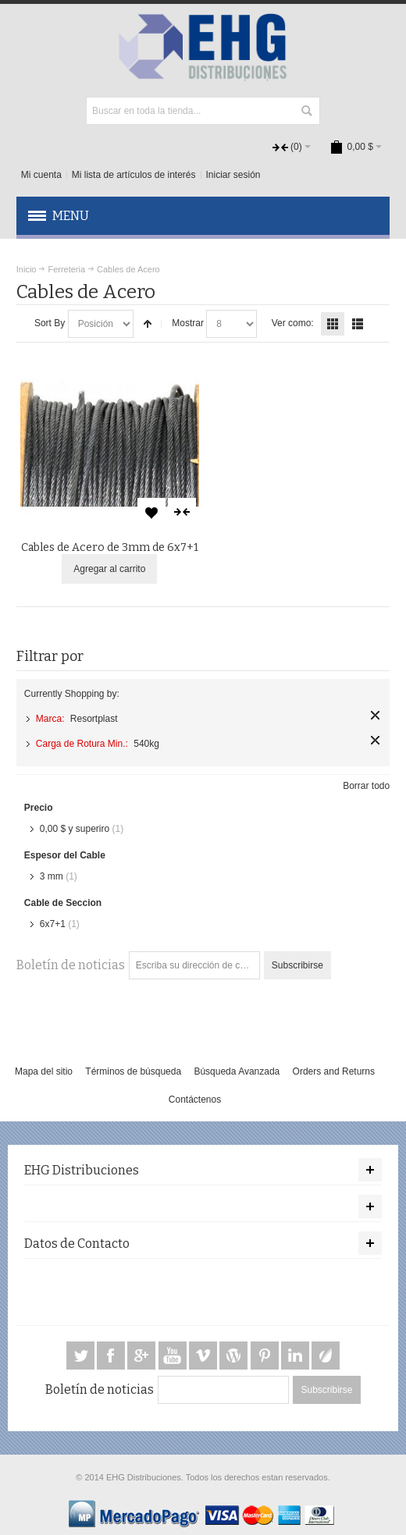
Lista (357, 324)
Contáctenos (195, 1099)
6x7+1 (53, 924)
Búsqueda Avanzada (237, 1071)
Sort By (49, 323)
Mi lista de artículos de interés (134, 174)
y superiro (74, 828)
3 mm (51, 876)
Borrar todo (366, 785)
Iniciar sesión (233, 174)
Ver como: (293, 323)
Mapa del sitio (44, 1071)
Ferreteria (66, 269)
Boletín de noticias (70, 965)
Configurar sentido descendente (147, 324)
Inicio (26, 269)
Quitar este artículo (375, 715)
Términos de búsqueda (133, 1071)
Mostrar (188, 323)
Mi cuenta (41, 174)
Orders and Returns (334, 1071)
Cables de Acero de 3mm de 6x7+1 (109, 547)
